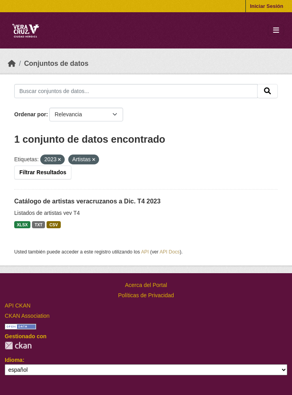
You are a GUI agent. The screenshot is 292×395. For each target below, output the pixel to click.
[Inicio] (12, 63)
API (145, 252)
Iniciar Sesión (266, 6)
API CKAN (17, 305)
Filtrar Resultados (42, 172)
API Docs (169, 252)
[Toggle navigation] (276, 30)
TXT (39, 224)
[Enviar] (267, 91)
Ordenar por (30, 114)
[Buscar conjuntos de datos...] (136, 91)
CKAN (18, 345)
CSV (53, 224)
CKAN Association (27, 316)
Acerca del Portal (146, 285)
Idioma (13, 360)
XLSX (22, 224)
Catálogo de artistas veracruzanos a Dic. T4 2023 (87, 201)
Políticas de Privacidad (146, 295)
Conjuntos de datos (56, 63)
